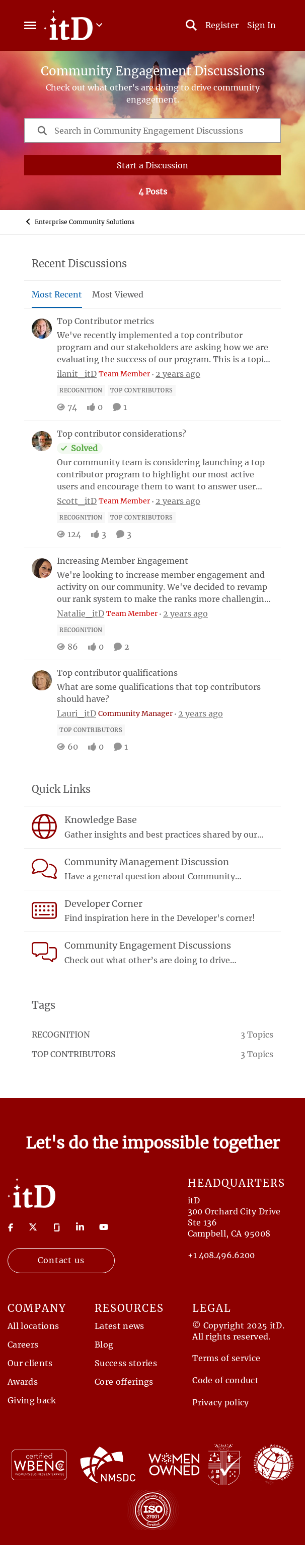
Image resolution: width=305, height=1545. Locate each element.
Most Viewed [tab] (117, 294)
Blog (104, 1345)
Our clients (30, 1363)
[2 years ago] (176, 374)
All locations (33, 1326)
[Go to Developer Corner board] (44, 910)
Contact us (61, 1260)
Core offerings (124, 1382)
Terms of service (226, 1358)
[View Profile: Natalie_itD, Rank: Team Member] (42, 568)
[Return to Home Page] (31, 1192)
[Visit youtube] (103, 1226)
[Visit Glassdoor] (57, 1227)
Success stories (126, 1363)
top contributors (74, 1054)
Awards (23, 1382)
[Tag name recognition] (81, 390)
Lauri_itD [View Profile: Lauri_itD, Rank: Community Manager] (76, 713)
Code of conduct (225, 1380)
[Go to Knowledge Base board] (44, 826)
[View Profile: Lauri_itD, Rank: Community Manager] (42, 680)
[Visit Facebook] (11, 1227)
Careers (23, 1345)
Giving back (32, 1400)
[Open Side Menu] (30, 25)
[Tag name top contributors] (142, 390)
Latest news (119, 1326)
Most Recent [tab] (57, 294)
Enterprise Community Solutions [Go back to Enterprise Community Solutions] (79, 222)
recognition (61, 1034)
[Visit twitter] (33, 1226)
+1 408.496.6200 (221, 1255)
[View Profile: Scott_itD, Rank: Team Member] (42, 441)
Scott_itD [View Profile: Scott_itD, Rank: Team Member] (77, 501)
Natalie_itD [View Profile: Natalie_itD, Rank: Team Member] (80, 613)
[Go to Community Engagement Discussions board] (44, 952)
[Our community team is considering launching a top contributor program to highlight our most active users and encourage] (165, 474)
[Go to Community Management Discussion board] (44, 868)
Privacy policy (220, 1402)
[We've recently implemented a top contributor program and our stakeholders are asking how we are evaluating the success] (165, 347)
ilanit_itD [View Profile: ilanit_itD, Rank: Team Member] (77, 374)
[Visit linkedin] (80, 1226)
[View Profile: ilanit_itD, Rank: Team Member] (42, 329)
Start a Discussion (152, 165)
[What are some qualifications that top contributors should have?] (165, 693)
